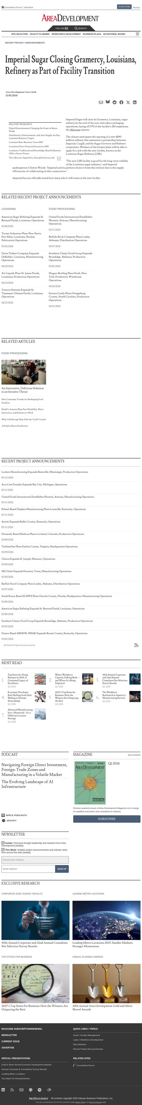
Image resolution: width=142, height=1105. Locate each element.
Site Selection (79, 1044)
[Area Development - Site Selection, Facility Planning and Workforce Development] (71, 18)
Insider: (33, 844)
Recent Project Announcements (25, 43)
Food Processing (62, 208)
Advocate (75, 129)
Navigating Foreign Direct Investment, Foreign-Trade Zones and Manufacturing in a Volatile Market (34, 769)
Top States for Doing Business (15, 1078)
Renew (136, 7)
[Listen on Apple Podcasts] (35, 815)
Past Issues (134, 755)
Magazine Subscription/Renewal (21, 1029)
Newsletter (9, 1035)
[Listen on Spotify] (35, 821)
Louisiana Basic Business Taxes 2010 (26, 142)
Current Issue (10, 1041)
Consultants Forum (13, 7)
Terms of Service (95, 1102)
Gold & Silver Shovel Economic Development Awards (26, 1065)
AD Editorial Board (114, 34)
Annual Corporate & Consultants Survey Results (24, 1069)
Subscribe (124, 7)
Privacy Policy (80, 1102)
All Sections (137, 34)
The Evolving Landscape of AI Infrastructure (27, 784)
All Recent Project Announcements (19, 645)
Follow (62, 28)
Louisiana (8, 208)
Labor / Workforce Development (88, 1040)
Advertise (28, 7)
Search (81, 28)
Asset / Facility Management (86, 1035)
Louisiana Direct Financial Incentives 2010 (29, 146)
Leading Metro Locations (13, 1074)
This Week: (34, 851)
